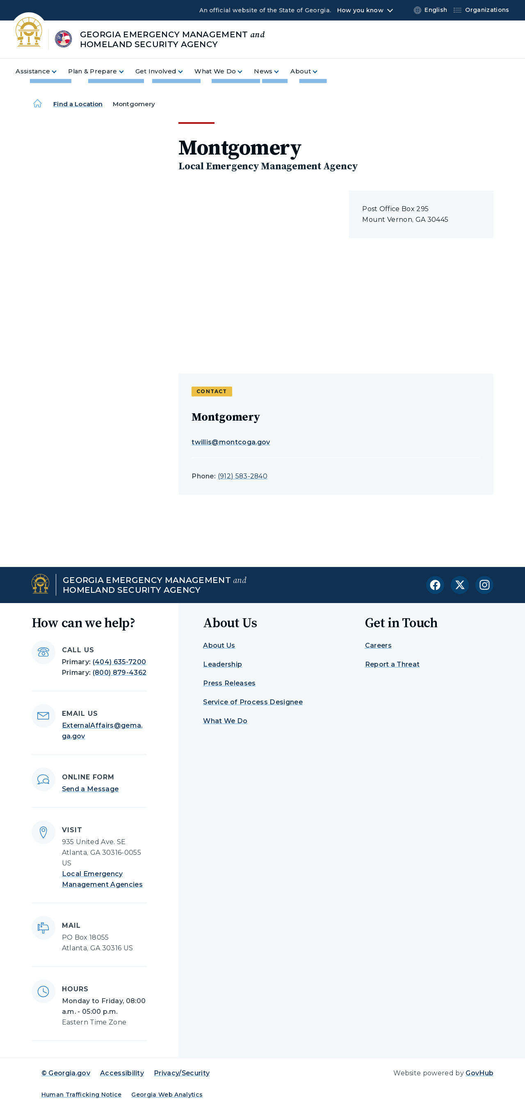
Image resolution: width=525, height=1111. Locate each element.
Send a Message (90, 789)
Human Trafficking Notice (81, 1094)
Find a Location (78, 104)
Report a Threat (392, 664)
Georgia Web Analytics (167, 1094)
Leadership (222, 664)
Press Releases (229, 683)
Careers (378, 645)
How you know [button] (360, 10)
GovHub (479, 1073)
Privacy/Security (182, 1073)
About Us (219, 645)
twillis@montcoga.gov (231, 442)
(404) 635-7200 (119, 662)
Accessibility (122, 1073)
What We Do (225, 721)
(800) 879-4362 (119, 672)
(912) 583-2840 (242, 476)
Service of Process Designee (253, 702)
